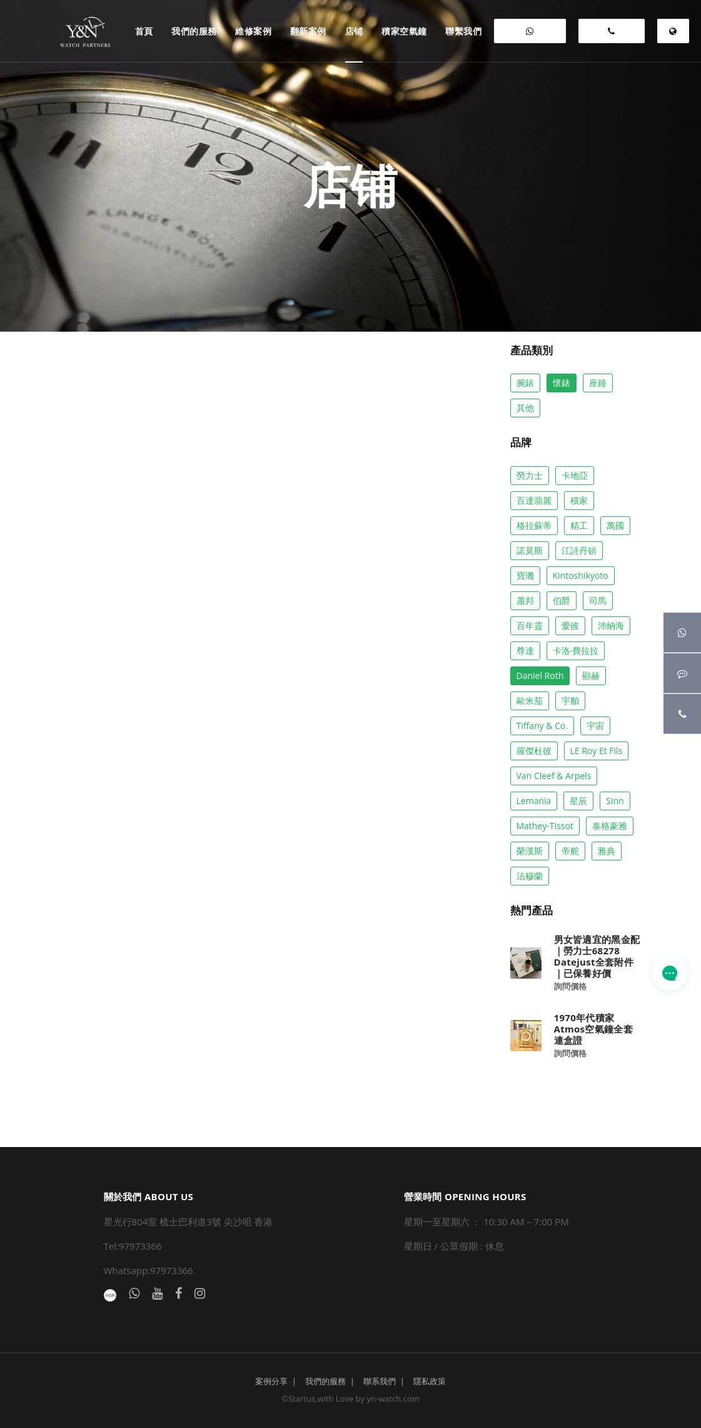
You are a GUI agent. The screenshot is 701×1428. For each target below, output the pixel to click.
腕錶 (525, 383)
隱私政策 (429, 1381)
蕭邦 (525, 600)
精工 (579, 525)
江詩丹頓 (579, 550)
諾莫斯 (530, 550)
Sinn (614, 801)
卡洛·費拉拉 (576, 650)
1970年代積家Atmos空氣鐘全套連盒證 (593, 1028)
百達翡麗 (534, 500)
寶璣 (525, 575)
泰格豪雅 (609, 826)
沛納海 (611, 625)
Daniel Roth (540, 675)
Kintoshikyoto (580, 575)
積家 (579, 500)
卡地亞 (575, 475)
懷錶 (561, 383)
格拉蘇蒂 (534, 525)
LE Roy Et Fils (596, 751)
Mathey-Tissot (545, 826)
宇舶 (570, 700)
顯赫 (591, 675)
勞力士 (530, 475)
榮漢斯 (530, 851)
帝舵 (570, 851)
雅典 (606, 851)
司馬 (598, 600)
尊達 (525, 650)
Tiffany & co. (542, 726)
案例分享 (271, 1381)
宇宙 (595, 726)
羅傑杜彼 (534, 751)
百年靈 (530, 625)
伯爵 (561, 600)
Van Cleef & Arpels (554, 776)
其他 (525, 408)
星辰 (578, 801)
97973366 (611, 35)
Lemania (534, 801)
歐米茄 (530, 700)
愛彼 (570, 625)
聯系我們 (379, 1381)
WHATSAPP (530, 35)
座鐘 (598, 383)
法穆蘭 (530, 876)
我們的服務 (325, 1381)
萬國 (615, 525)
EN (673, 35)
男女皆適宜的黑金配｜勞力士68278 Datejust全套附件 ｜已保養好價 (597, 956)
